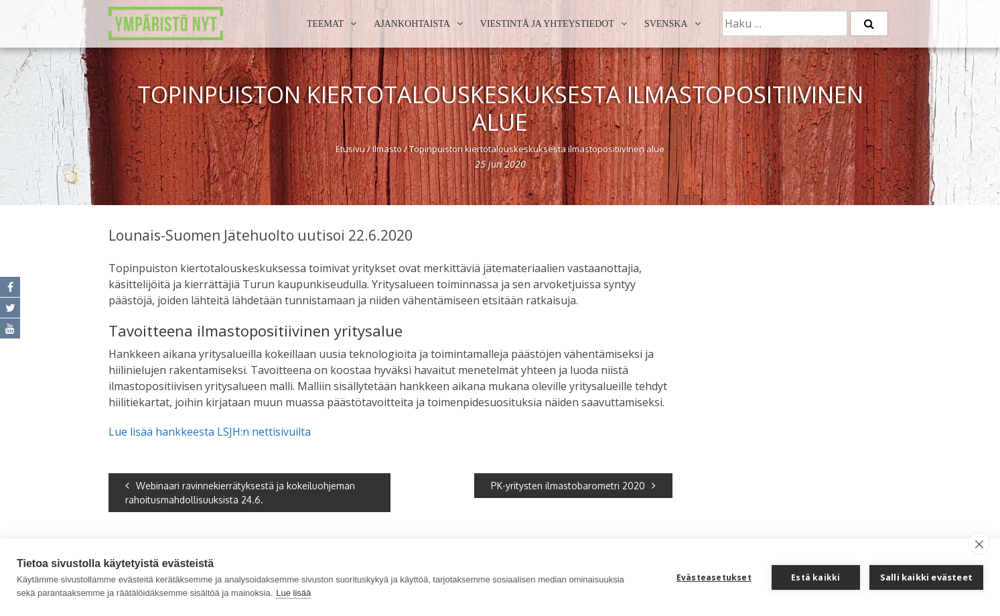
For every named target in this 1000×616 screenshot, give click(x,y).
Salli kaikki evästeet (926, 577)
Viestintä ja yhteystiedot (547, 24)
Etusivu (350, 149)
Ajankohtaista (412, 24)
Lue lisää (293, 593)
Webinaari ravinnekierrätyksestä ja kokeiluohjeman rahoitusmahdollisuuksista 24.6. (240, 492)
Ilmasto (387, 149)
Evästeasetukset (714, 577)
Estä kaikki (815, 577)
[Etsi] (869, 23)
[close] (979, 543)
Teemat (325, 24)
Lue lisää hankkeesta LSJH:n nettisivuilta (210, 431)
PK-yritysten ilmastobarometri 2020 (573, 485)
